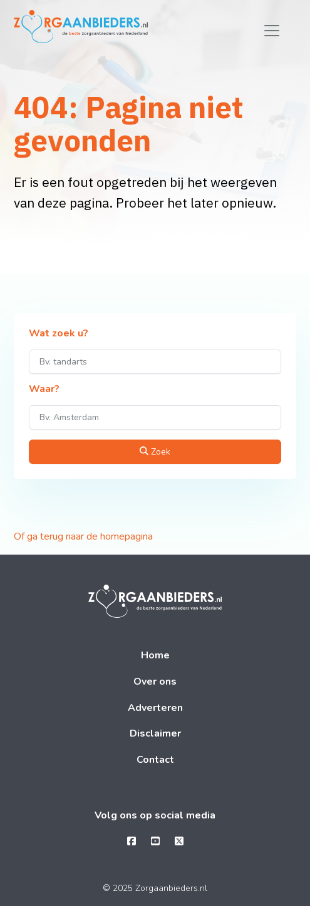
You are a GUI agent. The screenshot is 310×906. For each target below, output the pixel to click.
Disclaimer (155, 733)
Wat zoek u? (58, 334)
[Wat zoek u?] (155, 362)
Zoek (155, 452)
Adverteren (155, 708)
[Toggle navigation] (272, 31)
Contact (155, 760)
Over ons (155, 681)
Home (155, 655)
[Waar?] (155, 417)
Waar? (44, 389)
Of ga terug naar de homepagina (83, 536)
